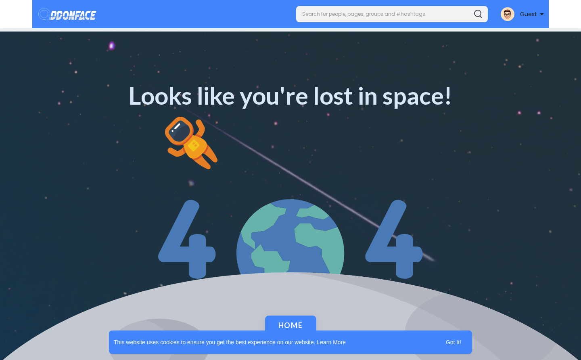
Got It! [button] (453, 342)
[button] (392, 14)
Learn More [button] (331, 342)
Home (290, 325)
